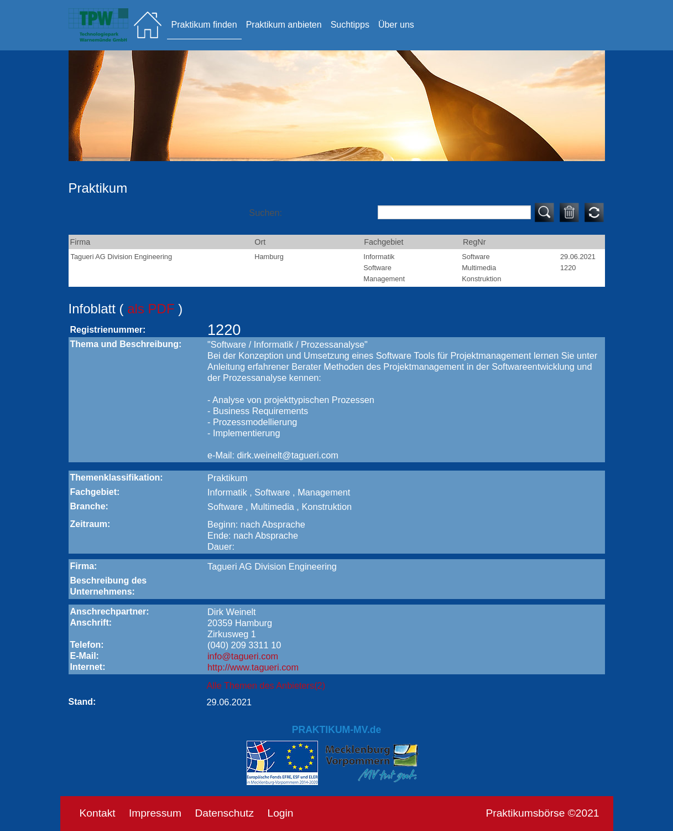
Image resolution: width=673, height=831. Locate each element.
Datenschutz (224, 813)
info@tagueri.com (242, 656)
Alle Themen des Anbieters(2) (266, 685)
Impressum (155, 813)
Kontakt (98, 813)
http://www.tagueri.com (253, 667)
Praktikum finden (204, 24)
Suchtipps (350, 24)
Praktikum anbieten (284, 24)
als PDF (152, 308)
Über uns (396, 24)
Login (280, 813)
